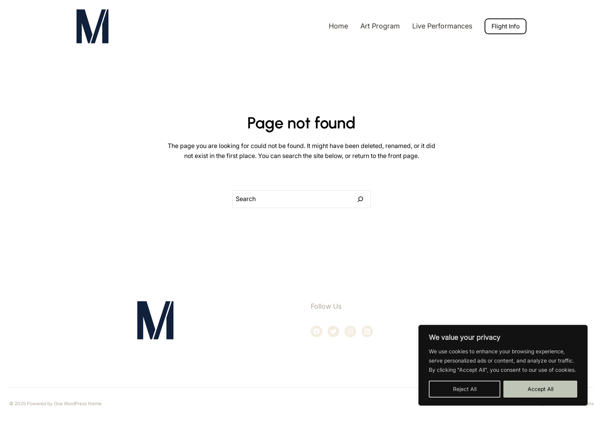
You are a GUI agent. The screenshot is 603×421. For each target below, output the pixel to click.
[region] (503, 365)
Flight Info (505, 26)
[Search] (360, 199)
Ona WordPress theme (78, 403)
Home (338, 26)
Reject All (464, 389)
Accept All (540, 389)
